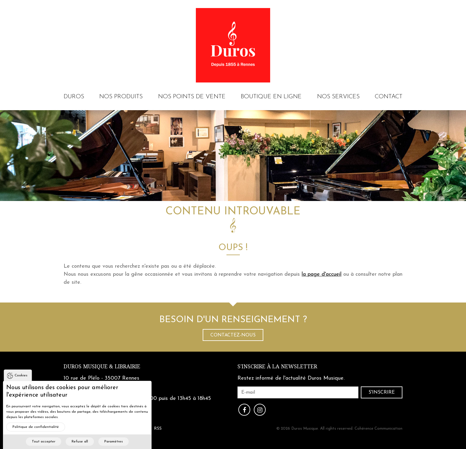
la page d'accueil (321, 274)
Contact (388, 97)
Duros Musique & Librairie (102, 366)
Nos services (338, 97)
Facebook (244, 410)
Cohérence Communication (378, 429)
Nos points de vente (192, 97)
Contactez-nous (233, 335)
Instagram (260, 410)
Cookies (21, 383)
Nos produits (121, 97)
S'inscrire (382, 392)
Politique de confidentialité (35, 434)
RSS (158, 428)
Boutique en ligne (271, 97)
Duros (74, 97)
